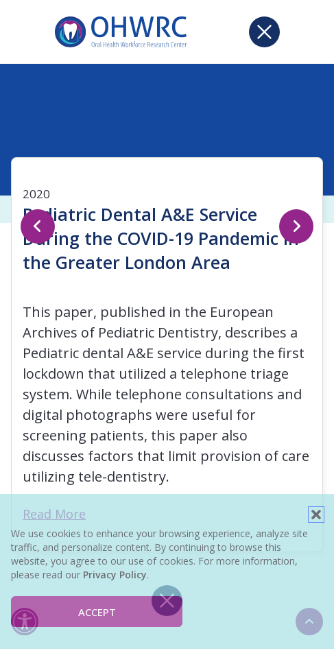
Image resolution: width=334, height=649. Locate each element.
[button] (316, 514)
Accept (97, 612)
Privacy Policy (115, 574)
